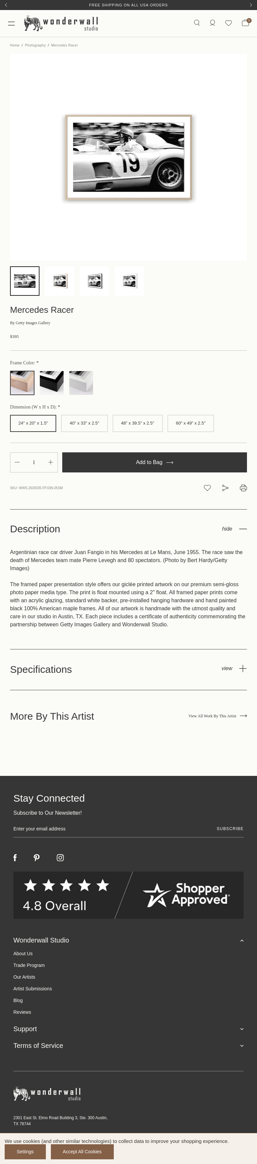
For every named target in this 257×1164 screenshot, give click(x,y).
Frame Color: (23, 363)
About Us (23, 953)
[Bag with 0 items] (245, 23)
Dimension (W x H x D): (34, 407)
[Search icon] (197, 23)
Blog (18, 1000)
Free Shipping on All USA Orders (128, 5)
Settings (25, 1151)
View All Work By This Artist (217, 716)
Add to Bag (154, 462)
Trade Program (29, 965)
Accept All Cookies (82, 1151)
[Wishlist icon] (228, 23)
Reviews (22, 1012)
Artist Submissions (32, 988)
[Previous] (6, 5)
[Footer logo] (128, 1093)
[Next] (251, 5)
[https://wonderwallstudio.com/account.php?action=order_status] (212, 23)
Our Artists (24, 977)
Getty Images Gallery (30, 323)
